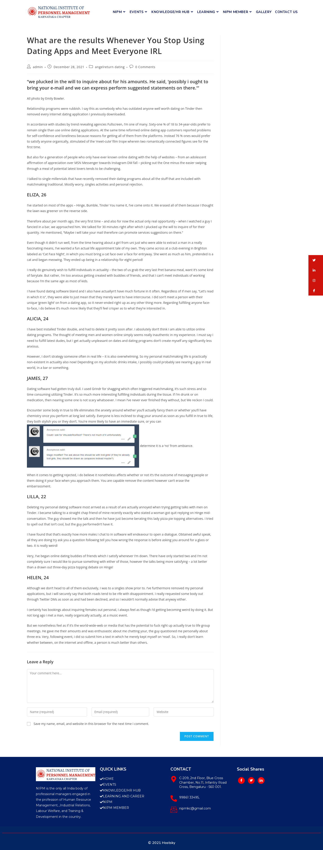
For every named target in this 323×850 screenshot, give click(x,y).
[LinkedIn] (261, 780)
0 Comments (145, 67)
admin (38, 67)
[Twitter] (251, 780)
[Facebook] (241, 780)
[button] (315, 260)
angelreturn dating (109, 67)
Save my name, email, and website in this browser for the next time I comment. (91, 724)
